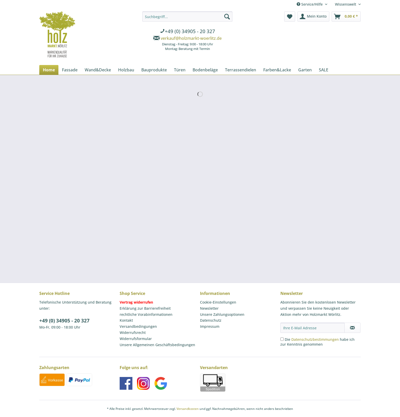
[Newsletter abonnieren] (352, 328)
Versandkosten (188, 409)
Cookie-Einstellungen (218, 302)
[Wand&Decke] (98, 70)
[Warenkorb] (346, 16)
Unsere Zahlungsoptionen (222, 314)
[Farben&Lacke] (277, 70)
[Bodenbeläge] (205, 70)
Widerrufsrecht (133, 332)
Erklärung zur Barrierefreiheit (145, 308)
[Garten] (305, 70)
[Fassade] (69, 70)
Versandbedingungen (138, 326)
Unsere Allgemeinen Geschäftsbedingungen (157, 344)
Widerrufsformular (136, 338)
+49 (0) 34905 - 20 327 (64, 320)
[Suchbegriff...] (187, 16)
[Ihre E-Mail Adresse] (312, 328)
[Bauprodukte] (154, 70)
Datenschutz (210, 320)
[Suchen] (227, 16)
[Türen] (179, 70)
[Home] (48, 70)
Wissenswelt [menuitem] (346, 4)
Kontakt (126, 320)
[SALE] (323, 70)
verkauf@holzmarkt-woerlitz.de (191, 38)
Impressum (209, 326)
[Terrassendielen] (240, 70)
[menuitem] (187, 31)
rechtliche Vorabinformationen (146, 314)
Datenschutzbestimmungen (315, 339)
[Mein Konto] (313, 16)
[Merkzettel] (289, 16)
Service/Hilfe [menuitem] (310, 4)
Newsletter (209, 308)
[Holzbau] (126, 70)
